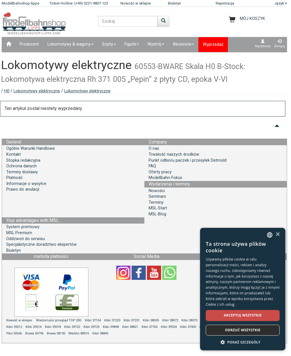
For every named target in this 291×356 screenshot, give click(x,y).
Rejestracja (225, 3)
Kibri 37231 (132, 320)
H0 (6, 91)
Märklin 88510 (78, 333)
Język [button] (281, 3)
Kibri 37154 (93, 320)
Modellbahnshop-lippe (20, 3)
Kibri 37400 (188, 327)
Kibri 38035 (151, 320)
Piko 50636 (14, 333)
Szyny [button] (109, 44)
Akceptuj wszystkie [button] (242, 315)
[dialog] (242, 289)
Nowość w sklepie (135, 3)
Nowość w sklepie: (19, 320)
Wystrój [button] (155, 44)
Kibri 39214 (33, 327)
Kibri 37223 (112, 320)
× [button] (277, 234)
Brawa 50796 (34, 333)
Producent (29, 44)
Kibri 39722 (72, 327)
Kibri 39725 (91, 327)
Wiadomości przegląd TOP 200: (59, 320)
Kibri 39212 (14, 327)
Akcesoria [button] (183, 44)
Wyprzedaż (213, 44)
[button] (243, 342)
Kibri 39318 (53, 327)
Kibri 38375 (190, 320)
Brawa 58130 (56, 333)
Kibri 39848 (111, 327)
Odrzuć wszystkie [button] (242, 330)
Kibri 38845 (100, 333)
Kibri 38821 (130, 327)
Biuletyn (174, 3)
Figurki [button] (131, 44)
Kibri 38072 (170, 320)
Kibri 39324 (169, 327)
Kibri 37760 (149, 327)
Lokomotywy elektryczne (37, 91)
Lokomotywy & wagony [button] (70, 44)
